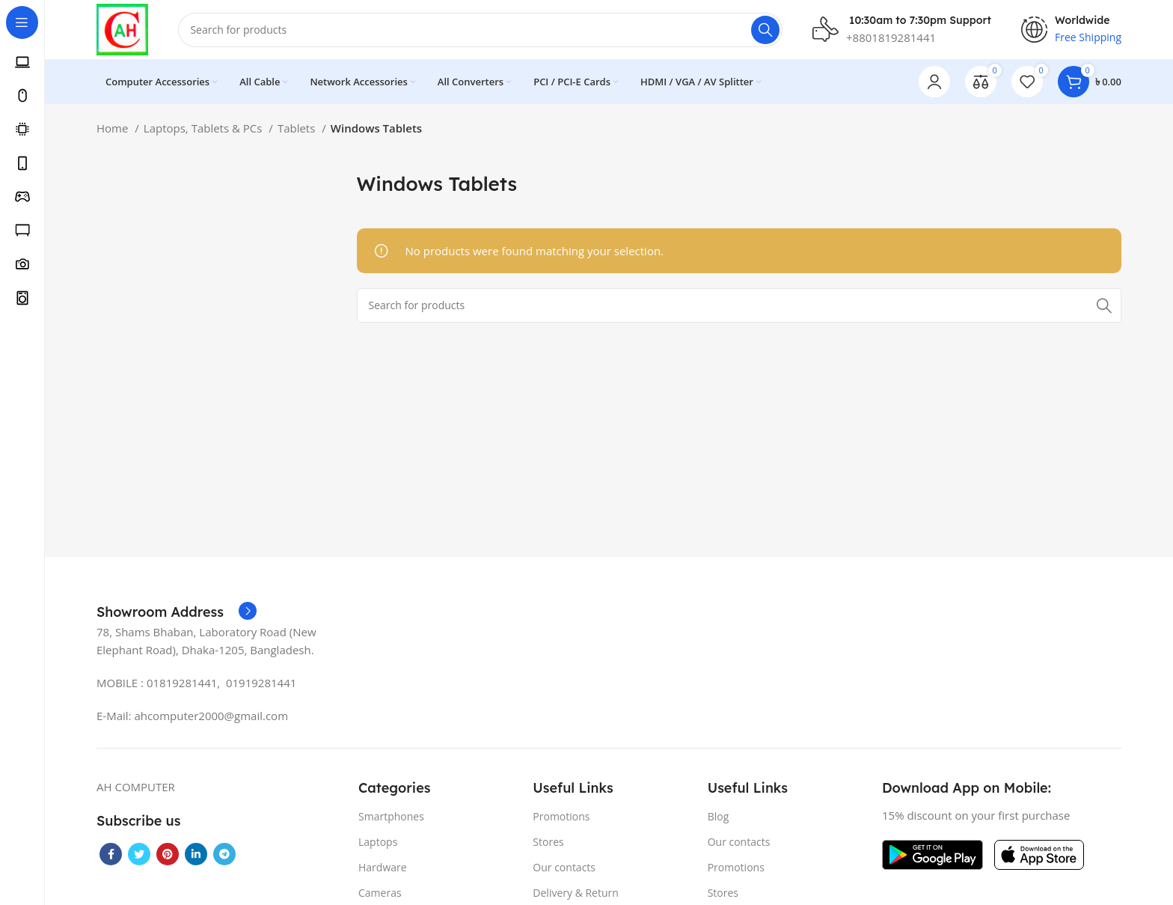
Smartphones (391, 816)
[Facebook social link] (110, 854)
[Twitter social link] (139, 854)
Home (114, 128)
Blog (718, 816)
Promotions (561, 816)
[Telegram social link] (224, 854)
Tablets (298, 128)
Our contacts (564, 868)
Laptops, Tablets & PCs (205, 128)
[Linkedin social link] (196, 854)
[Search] (480, 30)
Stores (548, 842)
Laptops (377, 842)
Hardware (382, 868)
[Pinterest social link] (167, 854)
